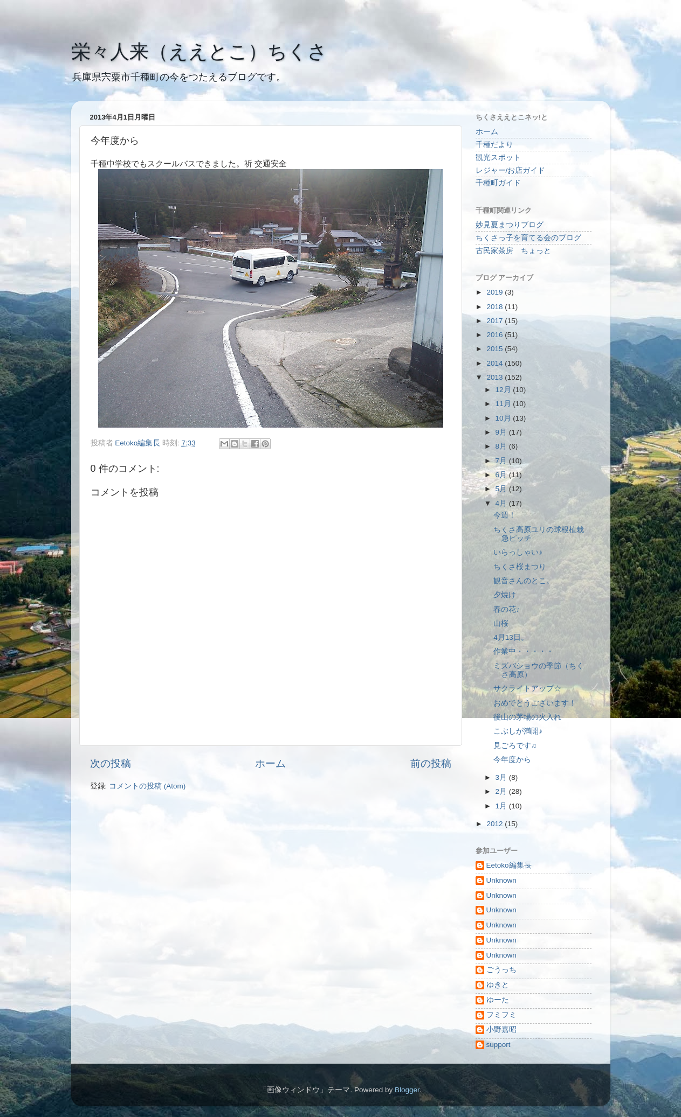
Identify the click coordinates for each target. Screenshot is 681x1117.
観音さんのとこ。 (523, 581)
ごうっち (501, 970)
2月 (502, 791)
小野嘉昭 (501, 1029)
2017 (495, 321)
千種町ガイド (498, 183)
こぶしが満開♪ (517, 731)
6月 (502, 475)
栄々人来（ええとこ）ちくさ (199, 51)
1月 (502, 806)
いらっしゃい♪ (517, 552)
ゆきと (497, 985)
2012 (495, 824)
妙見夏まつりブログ (510, 225)
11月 (504, 404)
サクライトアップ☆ (527, 689)
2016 (495, 335)
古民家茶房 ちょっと (513, 251)
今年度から (512, 760)
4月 (502, 503)
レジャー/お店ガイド (511, 170)
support (498, 1045)
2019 (495, 292)
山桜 (500, 623)
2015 (495, 349)
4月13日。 (510, 637)
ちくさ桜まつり (519, 567)
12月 (504, 390)
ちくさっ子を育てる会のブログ (528, 238)
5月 (502, 489)
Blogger (407, 1090)
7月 (502, 461)
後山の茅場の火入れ (527, 717)
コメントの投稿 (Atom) (147, 786)
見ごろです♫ (514, 746)
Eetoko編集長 (509, 865)
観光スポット (498, 157)
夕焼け (504, 595)
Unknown (501, 880)
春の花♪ (506, 609)
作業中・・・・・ (523, 651)
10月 (504, 418)
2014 (495, 363)
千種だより (494, 145)
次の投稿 (110, 763)
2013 (495, 377)
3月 (502, 777)
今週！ (504, 515)
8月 (502, 446)
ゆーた (497, 1000)
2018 (495, 307)
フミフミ (501, 1015)
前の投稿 (430, 763)
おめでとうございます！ (534, 703)
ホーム (270, 763)
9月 (502, 432)
